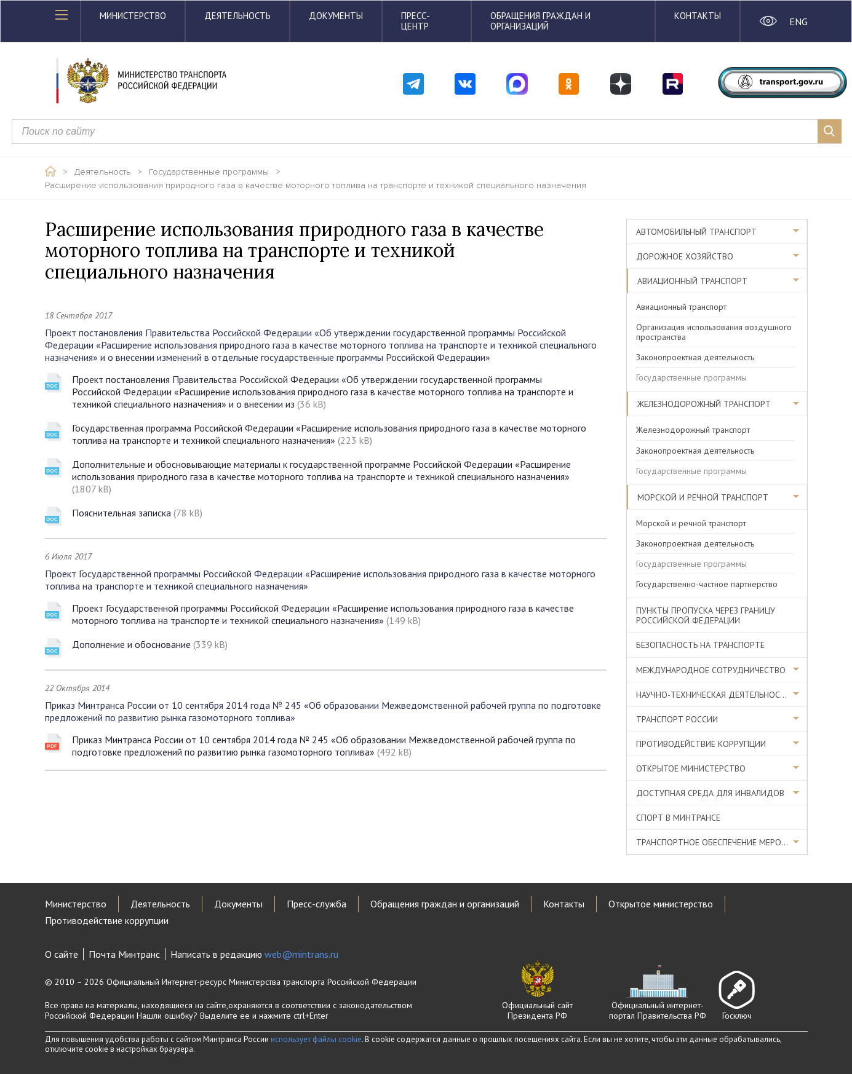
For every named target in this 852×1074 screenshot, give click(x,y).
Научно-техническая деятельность (713, 694)
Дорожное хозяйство (684, 256)
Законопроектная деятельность (695, 357)
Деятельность (237, 16)
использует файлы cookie (316, 1039)
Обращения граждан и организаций (540, 21)
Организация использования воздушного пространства (714, 332)
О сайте (61, 954)
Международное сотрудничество (711, 670)
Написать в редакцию (254, 954)
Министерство (133, 16)
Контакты (697, 16)
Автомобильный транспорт (696, 231)
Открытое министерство (691, 768)
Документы (336, 16)
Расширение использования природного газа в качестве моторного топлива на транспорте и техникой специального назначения (315, 186)
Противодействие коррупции (701, 743)
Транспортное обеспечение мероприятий (721, 842)
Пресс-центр (415, 21)
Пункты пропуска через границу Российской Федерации (705, 615)
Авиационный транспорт (692, 280)
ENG (798, 21)
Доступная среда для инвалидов (710, 793)
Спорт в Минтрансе (678, 817)
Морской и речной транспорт (702, 497)
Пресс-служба (316, 904)
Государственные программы (209, 172)
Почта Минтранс (124, 954)
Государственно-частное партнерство (707, 584)
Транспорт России (677, 719)
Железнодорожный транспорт (704, 403)
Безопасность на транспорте (700, 644)
